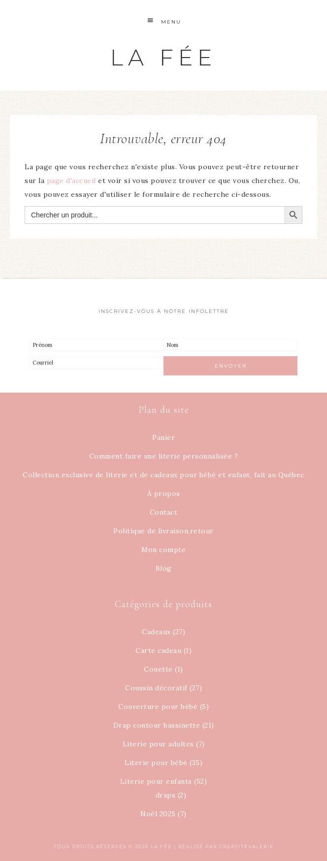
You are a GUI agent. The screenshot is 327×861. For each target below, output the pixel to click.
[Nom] (230, 344)
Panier (163, 437)
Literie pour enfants (156, 781)
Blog (164, 568)
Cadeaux (156, 631)
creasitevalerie (246, 846)
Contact (164, 512)
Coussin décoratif (156, 687)
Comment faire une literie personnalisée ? (163, 456)
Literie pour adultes (158, 743)
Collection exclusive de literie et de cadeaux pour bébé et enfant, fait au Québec (163, 474)
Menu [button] (171, 22)
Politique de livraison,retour (163, 530)
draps (166, 795)
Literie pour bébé (156, 762)
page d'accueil (71, 180)
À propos (163, 493)
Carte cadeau (158, 650)
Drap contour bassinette (156, 725)
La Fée (163, 57)
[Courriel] (97, 362)
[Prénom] (97, 344)
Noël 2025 (158, 813)
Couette (158, 669)
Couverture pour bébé (157, 706)
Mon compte (163, 549)
